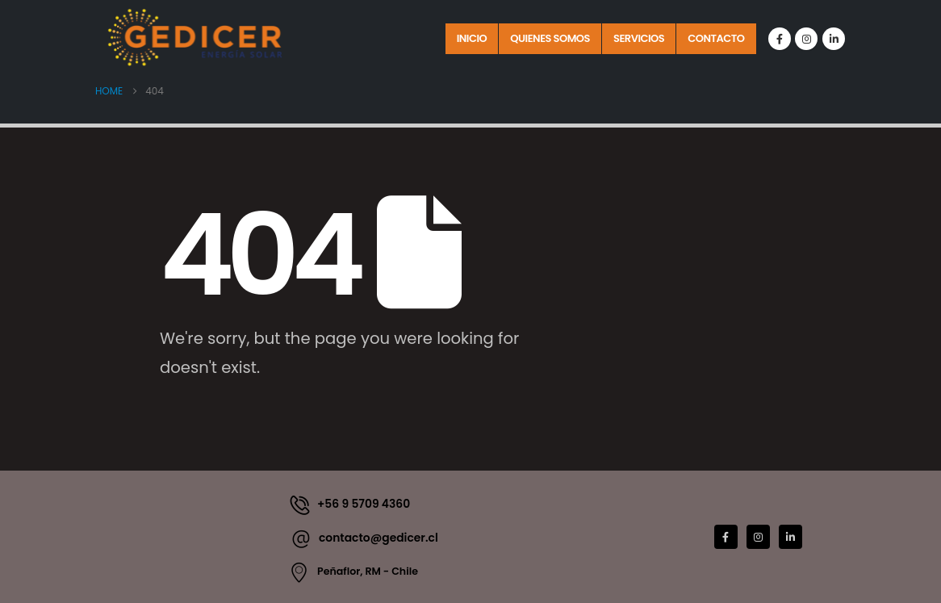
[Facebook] (779, 38)
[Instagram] (806, 38)
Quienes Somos (550, 38)
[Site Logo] (196, 37)
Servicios (638, 38)
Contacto (716, 38)
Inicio (472, 38)
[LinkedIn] (833, 38)
